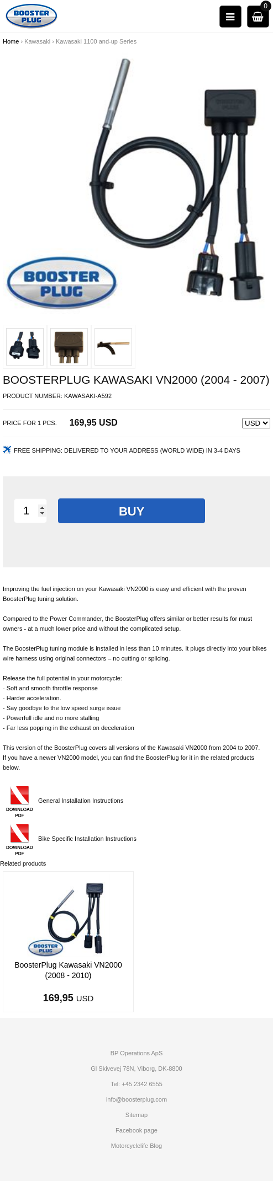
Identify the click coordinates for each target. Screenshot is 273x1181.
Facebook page (137, 1130)
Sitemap (136, 1115)
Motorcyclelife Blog (136, 1145)
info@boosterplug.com (136, 1099)
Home (11, 41)
